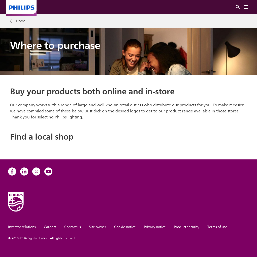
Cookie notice (125, 227)
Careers (50, 227)
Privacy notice (155, 227)
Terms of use (217, 227)
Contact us (72, 227)
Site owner (97, 227)
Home (21, 21)
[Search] (238, 7)
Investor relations (22, 227)
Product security (186, 227)
